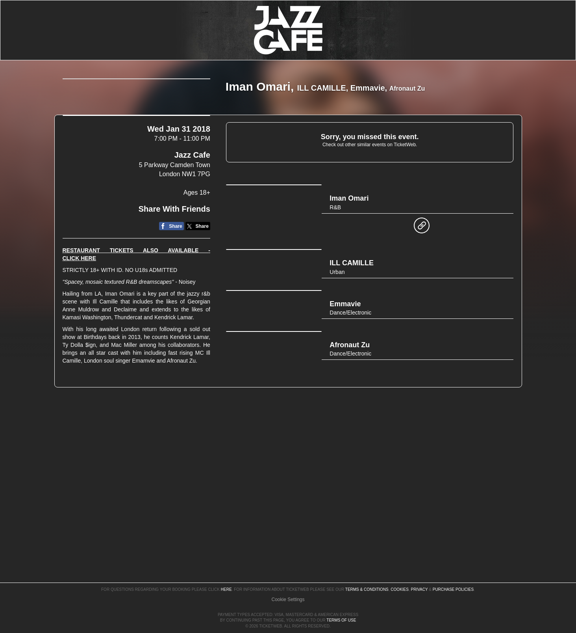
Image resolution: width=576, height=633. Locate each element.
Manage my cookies (288, 576)
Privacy (419, 567)
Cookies (400, 567)
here (226, 567)
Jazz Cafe (192, 227)
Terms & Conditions (367, 567)
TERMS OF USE (341, 620)
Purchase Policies (453, 567)
